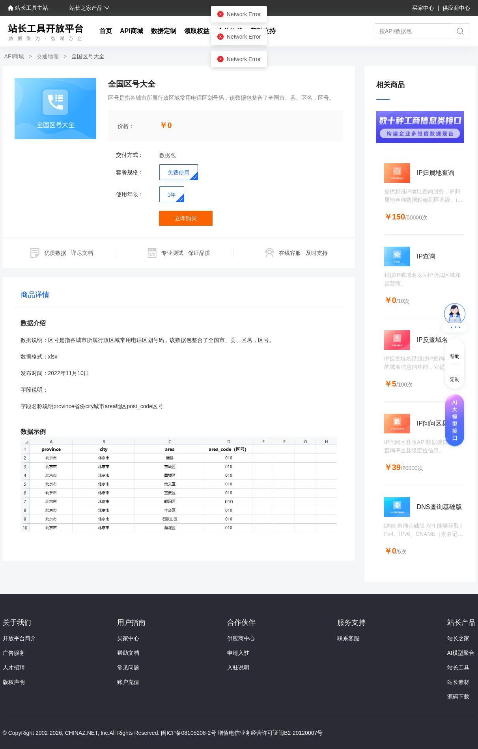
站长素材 (458, 682)
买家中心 (424, 8)
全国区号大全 (87, 56)
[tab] (35, 296)
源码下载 (458, 696)
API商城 (131, 31)
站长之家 (458, 638)
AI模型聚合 (460, 653)
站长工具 (458, 667)
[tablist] (179, 296)
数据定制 (163, 31)
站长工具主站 (29, 8)
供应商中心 (456, 8)
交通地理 (47, 56)
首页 (105, 31)
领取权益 (196, 31)
